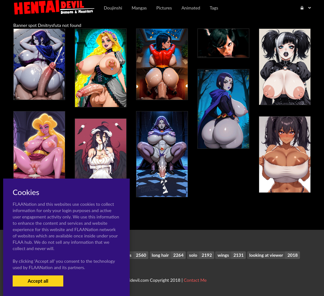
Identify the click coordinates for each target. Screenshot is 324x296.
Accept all (38, 281)
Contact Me (195, 280)
